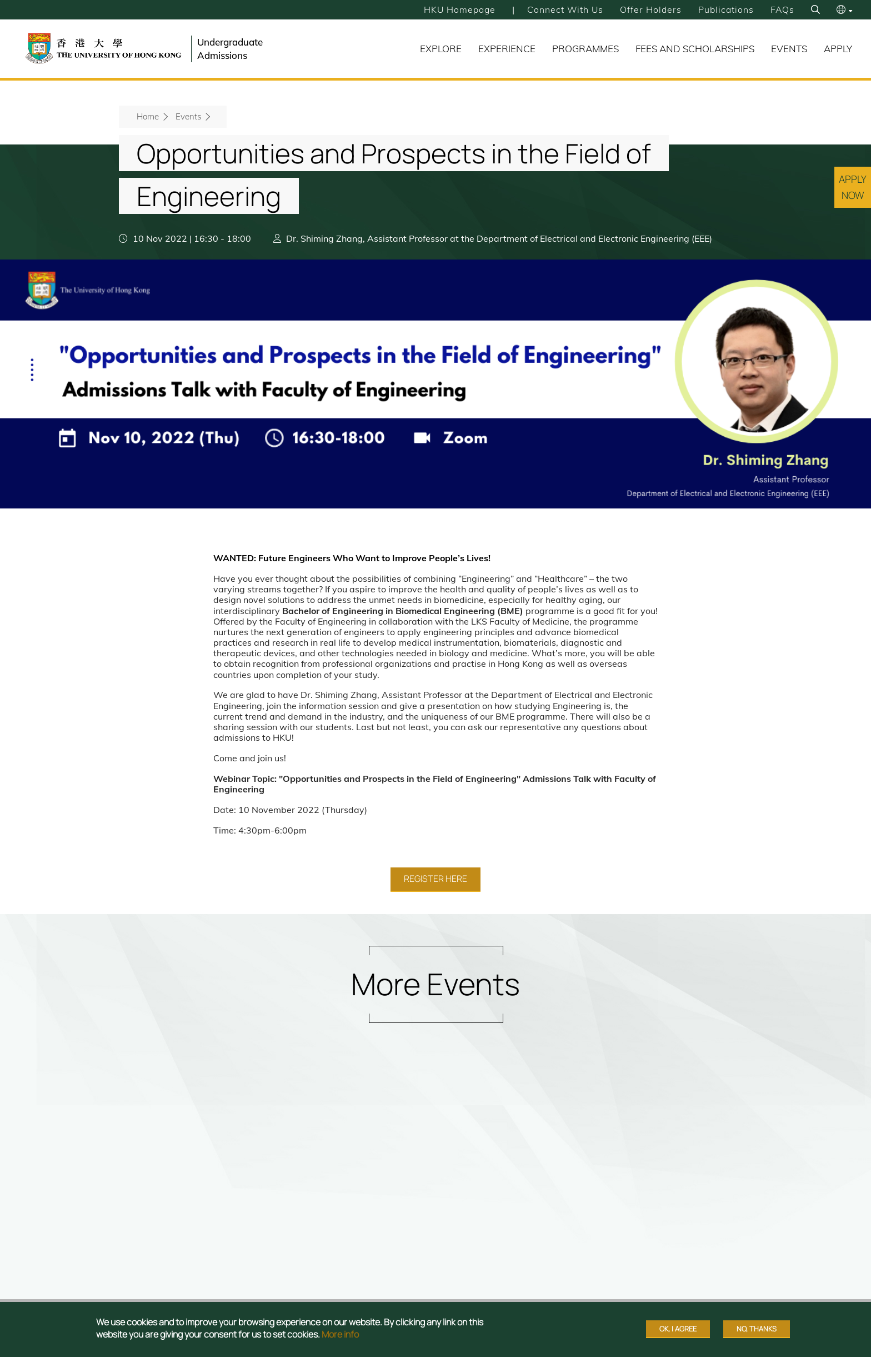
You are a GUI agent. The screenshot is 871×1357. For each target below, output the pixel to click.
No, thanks (757, 1329)
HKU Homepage (457, 9)
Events (789, 48)
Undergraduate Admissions (230, 48)
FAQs (782, 9)
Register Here (435, 878)
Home (148, 116)
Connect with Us (564, 9)
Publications (725, 9)
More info (340, 1334)
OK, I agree (678, 1329)
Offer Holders (650, 9)
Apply (838, 48)
